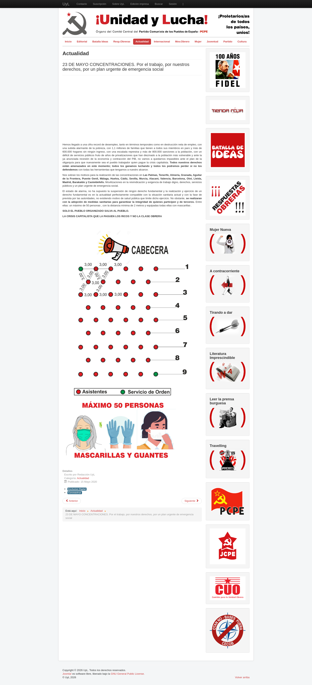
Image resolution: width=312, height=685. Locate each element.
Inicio (68, 41)
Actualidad (142, 41)
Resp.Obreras (121, 41)
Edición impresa (139, 3)
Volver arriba (242, 677)
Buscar (159, 3)
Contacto (82, 3)
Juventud (212, 41)
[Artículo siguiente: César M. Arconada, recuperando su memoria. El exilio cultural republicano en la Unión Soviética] (191, 501)
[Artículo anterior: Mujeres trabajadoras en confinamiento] (71, 501)
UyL (66, 4)
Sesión (173, 3)
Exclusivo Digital (77, 489)
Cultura (242, 41)
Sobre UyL (118, 3)
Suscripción (99, 3)
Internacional (162, 41)
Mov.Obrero (182, 41)
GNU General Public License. (128, 673)
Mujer (198, 41)
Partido (227, 41)
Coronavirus (74, 492)
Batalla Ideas (100, 41)
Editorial (82, 41)
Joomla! (67, 673)
